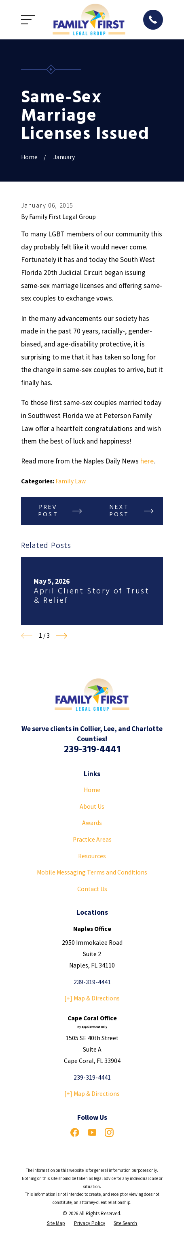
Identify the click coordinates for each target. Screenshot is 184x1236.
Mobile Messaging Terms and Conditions (92, 872)
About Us (92, 806)
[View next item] (61, 635)
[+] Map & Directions (92, 998)
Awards (92, 823)
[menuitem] (56, 1223)
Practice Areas (92, 839)
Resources (92, 856)
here (147, 461)
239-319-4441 (92, 750)
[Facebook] (74, 1132)
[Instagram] (109, 1132)
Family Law (70, 481)
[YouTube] (92, 1132)
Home (92, 790)
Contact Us (92, 889)
